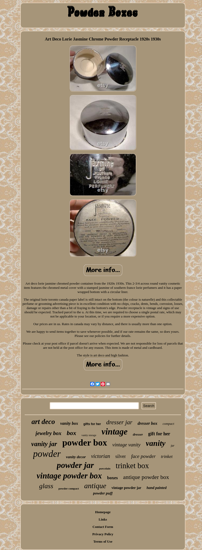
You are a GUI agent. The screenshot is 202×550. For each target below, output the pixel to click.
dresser (138, 434)
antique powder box (146, 477)
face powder (143, 456)
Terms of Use (102, 541)
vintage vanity (126, 444)
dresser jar (119, 422)
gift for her (159, 433)
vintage (115, 431)
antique (95, 486)
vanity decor (76, 457)
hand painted (156, 488)
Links (103, 519)
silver (120, 456)
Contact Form (103, 527)
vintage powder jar (126, 488)
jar (172, 445)
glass (46, 486)
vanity (155, 443)
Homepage (102, 512)
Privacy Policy (102, 534)
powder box (84, 442)
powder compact (68, 488)
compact (168, 424)
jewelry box (49, 433)
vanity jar (44, 443)
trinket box (132, 465)
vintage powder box (69, 475)
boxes (112, 477)
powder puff (103, 493)
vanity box (69, 423)
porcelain (104, 468)
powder (47, 454)
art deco (43, 422)
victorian (100, 456)
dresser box (147, 423)
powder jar (75, 465)
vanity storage (89, 435)
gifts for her (92, 424)
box (71, 433)
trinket (167, 456)
